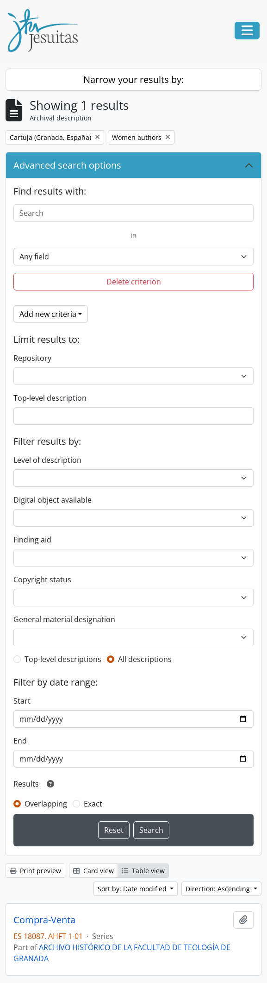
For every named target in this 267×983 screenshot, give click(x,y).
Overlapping (46, 804)
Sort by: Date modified (133, 888)
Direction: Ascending (219, 888)
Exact (93, 804)
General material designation (64, 619)
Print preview (35, 870)
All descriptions (145, 659)
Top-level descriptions (63, 659)
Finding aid (32, 540)
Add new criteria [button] (47, 314)
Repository (32, 358)
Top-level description (50, 398)
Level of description (47, 460)
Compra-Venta (44, 920)
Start (22, 701)
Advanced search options (67, 165)
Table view (143, 870)
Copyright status (42, 579)
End (20, 741)
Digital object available (52, 500)
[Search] (133, 213)
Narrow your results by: (133, 79)
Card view (93, 870)
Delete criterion (133, 282)
